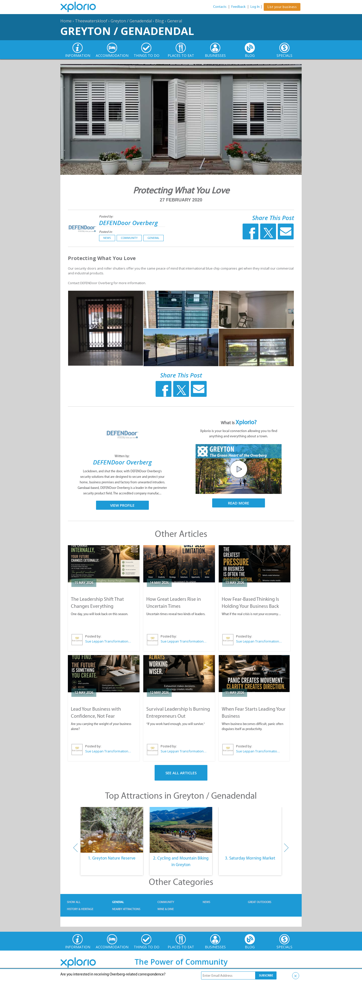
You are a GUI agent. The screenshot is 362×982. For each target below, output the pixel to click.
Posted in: (105, 232)
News (107, 238)
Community (129, 238)
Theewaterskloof (91, 21)
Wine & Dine (165, 909)
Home (66, 21)
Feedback (238, 7)
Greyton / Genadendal (131, 21)
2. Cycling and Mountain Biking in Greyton (181, 861)
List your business (282, 7)
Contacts (220, 7)
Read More (238, 502)
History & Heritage (80, 909)
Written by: (122, 456)
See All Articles (181, 772)
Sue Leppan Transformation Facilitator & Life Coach (108, 641)
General (174, 21)
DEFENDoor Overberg (128, 223)
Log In (255, 7)
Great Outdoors (259, 902)
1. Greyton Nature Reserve (111, 858)
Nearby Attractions (126, 909)
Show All (73, 902)
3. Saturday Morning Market (250, 858)
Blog (159, 21)
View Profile (122, 505)
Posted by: (106, 216)
